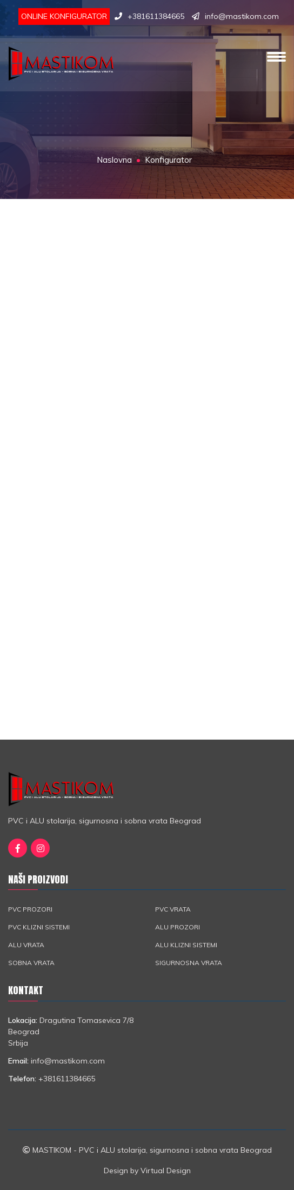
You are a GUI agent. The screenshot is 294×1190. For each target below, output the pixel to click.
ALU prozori (177, 927)
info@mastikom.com (242, 16)
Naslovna (114, 160)
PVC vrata (173, 909)
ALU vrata (26, 945)
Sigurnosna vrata (188, 963)
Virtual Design (166, 1170)
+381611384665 (156, 16)
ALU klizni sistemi (186, 945)
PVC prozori (30, 909)
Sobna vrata (31, 963)
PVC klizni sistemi (39, 927)
